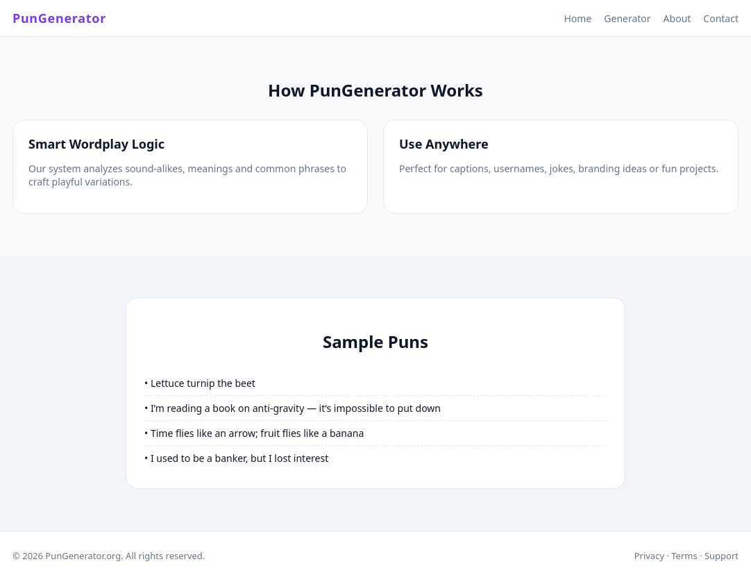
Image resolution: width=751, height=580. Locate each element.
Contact (721, 18)
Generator (627, 18)
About (677, 18)
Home (577, 18)
